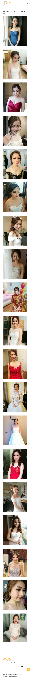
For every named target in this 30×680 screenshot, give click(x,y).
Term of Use (7, 664)
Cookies (18, 662)
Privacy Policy (11, 662)
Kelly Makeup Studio (11, 11)
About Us (5, 662)
